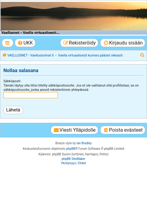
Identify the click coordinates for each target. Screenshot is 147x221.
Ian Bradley (84, 143)
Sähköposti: (12, 81)
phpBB (70, 148)
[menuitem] (25, 43)
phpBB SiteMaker (73, 159)
